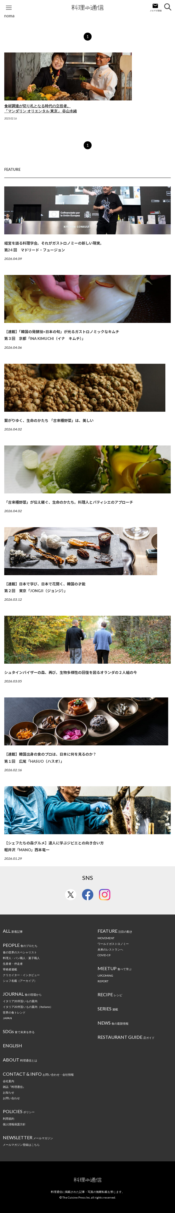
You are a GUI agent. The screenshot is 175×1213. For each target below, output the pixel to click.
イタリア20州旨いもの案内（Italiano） (28, 1006)
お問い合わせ (11, 1098)
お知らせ (8, 1092)
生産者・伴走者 (13, 963)
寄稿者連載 (10, 969)
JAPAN (7, 1018)
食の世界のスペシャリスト (20, 952)
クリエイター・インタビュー (21, 975)
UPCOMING (105, 975)
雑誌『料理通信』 (14, 1086)
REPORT (103, 981)
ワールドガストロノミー (113, 943)
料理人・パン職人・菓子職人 (21, 958)
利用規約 (8, 1118)
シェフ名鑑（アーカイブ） (20, 980)
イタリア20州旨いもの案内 (20, 1001)
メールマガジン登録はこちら (21, 1144)
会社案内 (8, 1081)
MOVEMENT (106, 938)
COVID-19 (104, 955)
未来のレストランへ (110, 949)
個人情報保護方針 (14, 1124)
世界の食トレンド (14, 1012)
